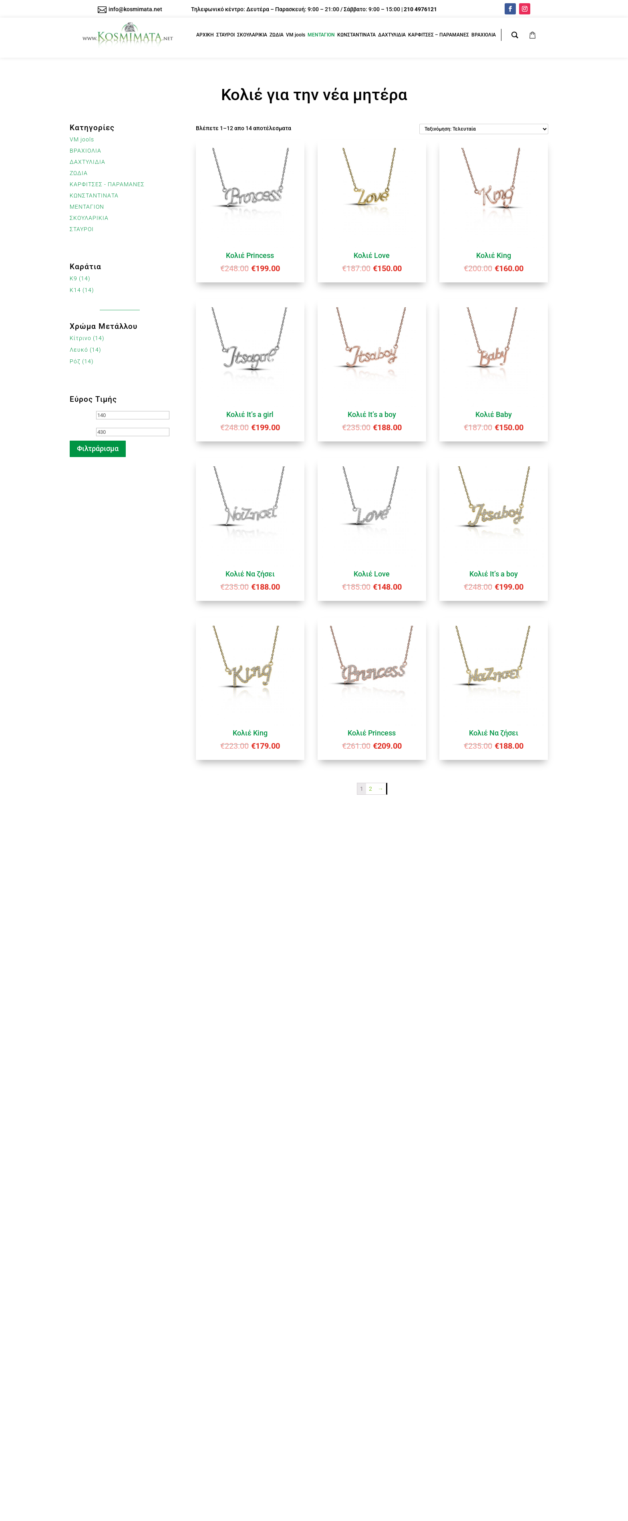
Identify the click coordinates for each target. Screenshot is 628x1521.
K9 (73, 278)
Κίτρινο (80, 338)
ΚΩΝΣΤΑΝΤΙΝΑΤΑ (94, 195)
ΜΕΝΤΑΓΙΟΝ (87, 206)
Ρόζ (75, 361)
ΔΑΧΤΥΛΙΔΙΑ (87, 162)
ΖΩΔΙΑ (79, 173)
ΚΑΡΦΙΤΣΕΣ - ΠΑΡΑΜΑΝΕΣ (107, 184)
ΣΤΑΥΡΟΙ (82, 229)
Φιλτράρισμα (98, 448)
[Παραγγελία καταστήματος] (483, 129)
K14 (75, 290)
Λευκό (79, 350)
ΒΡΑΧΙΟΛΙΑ (85, 150)
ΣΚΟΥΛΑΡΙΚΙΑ (89, 218)
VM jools (82, 139)
